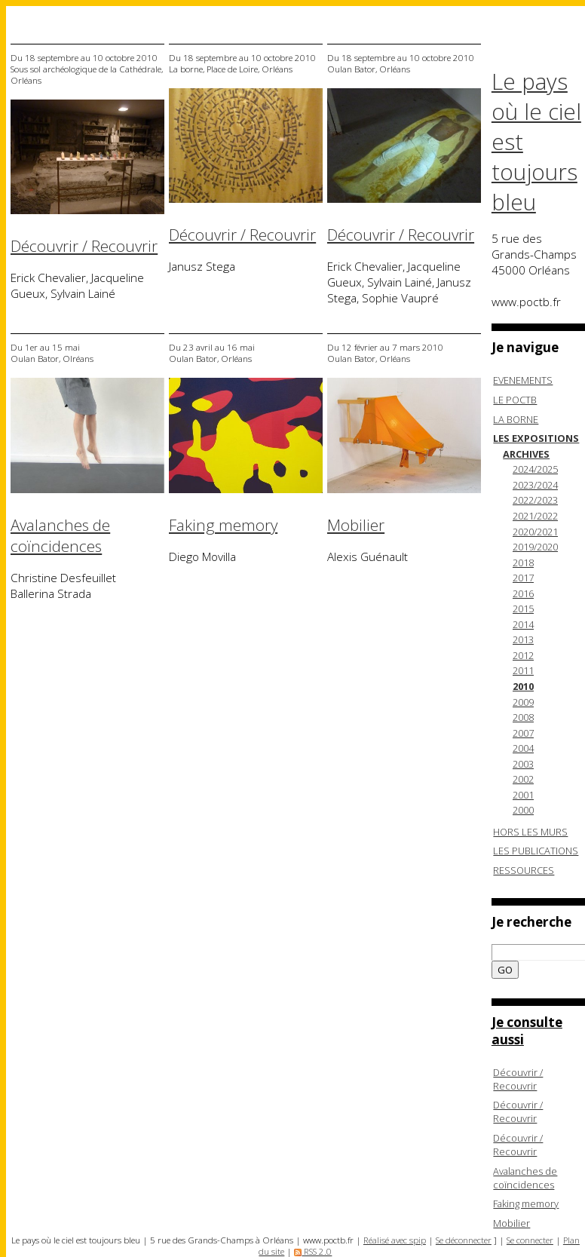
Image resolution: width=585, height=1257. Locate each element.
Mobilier (355, 524)
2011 (523, 670)
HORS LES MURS (530, 832)
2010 (523, 686)
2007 (523, 733)
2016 (523, 593)
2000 (523, 810)
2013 (523, 639)
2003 (523, 764)
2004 (523, 748)
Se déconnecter (464, 1240)
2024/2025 (535, 469)
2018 (523, 562)
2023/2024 (535, 485)
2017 (523, 577)
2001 (523, 795)
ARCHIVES (526, 454)
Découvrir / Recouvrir (84, 245)
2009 (523, 702)
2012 (523, 655)
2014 (523, 624)
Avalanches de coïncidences (60, 535)
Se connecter (530, 1240)
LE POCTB (515, 399)
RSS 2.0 (313, 1251)
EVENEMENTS (523, 380)
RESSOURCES (523, 870)
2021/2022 (535, 516)
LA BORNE (515, 419)
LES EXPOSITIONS (536, 438)
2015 (523, 608)
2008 (523, 717)
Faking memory (223, 524)
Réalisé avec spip (394, 1240)
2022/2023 (535, 500)
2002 (523, 779)
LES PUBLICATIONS (535, 850)
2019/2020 (535, 546)
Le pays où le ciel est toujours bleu (536, 141)
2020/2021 (535, 531)
